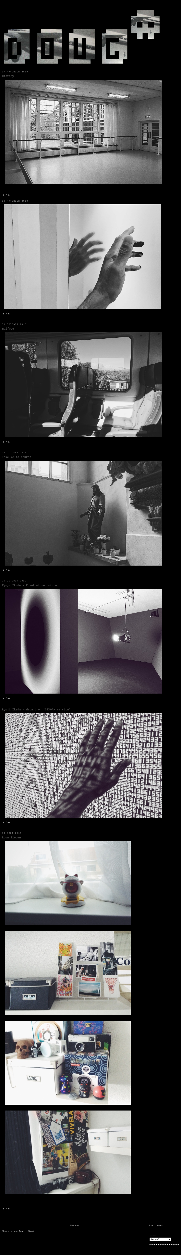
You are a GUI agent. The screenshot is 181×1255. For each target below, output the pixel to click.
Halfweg (8, 328)
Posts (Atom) (26, 1231)
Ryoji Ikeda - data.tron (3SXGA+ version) (36, 709)
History (8, 76)
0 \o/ (6, 195)
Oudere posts (156, 1225)
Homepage (75, 1225)
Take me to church (16, 457)
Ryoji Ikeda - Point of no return (29, 585)
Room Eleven (11, 837)
